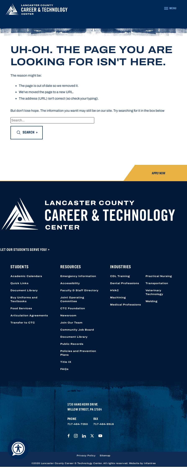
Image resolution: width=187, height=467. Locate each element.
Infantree (150, 463)
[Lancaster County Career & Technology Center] (36, 10)
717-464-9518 (103, 424)
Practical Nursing (159, 276)
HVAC (114, 290)
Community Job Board (77, 329)
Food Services (21, 308)
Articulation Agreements (29, 315)
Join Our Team (71, 322)
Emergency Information (78, 276)
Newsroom (68, 315)
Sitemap (105, 455)
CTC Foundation (72, 308)
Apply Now (158, 173)
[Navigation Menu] (170, 8)
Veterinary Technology (154, 292)
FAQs (64, 369)
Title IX (65, 362)
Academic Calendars (26, 276)
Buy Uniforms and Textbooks (23, 299)
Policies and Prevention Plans (78, 353)
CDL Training (120, 276)
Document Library (24, 290)
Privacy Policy (86, 455)
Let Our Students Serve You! (24, 250)
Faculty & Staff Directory (79, 290)
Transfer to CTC (22, 322)
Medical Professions (125, 304)
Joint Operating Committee (72, 299)
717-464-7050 (77, 424)
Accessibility (70, 283)
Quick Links (19, 283)
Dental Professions (124, 283)
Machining (118, 297)
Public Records (71, 344)
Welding (151, 301)
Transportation (157, 283)
